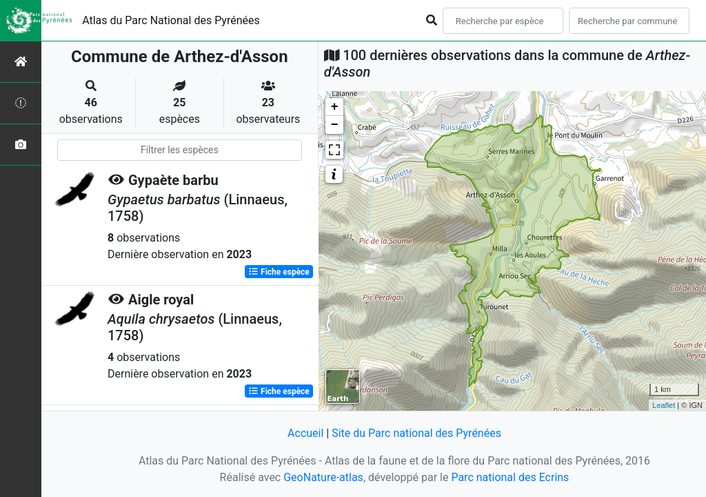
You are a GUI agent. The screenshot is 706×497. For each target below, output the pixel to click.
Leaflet (663, 405)
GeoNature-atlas (323, 477)
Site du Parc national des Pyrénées (416, 433)
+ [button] (335, 107)
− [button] (335, 125)
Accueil (305, 433)
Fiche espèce (279, 272)
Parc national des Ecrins (510, 477)
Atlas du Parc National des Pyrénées (171, 20)
